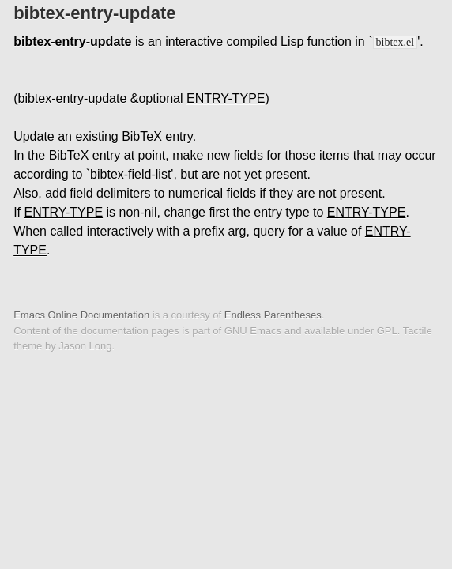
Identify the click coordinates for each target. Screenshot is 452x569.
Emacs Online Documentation (81, 315)
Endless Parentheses (273, 315)
